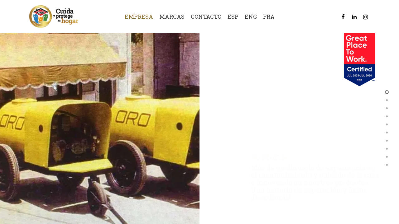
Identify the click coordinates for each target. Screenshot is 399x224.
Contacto (206, 16)
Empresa (139, 16)
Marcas (172, 16)
